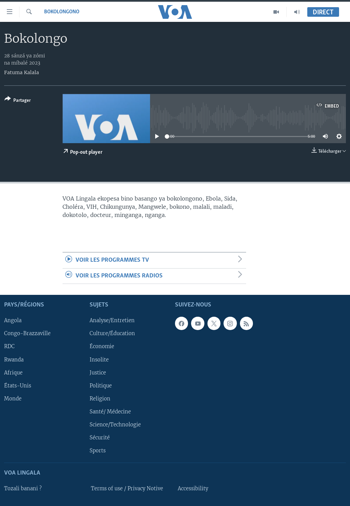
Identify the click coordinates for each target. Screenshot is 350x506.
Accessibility (193, 489)
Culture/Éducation (112, 334)
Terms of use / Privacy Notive (127, 489)
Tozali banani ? (23, 489)
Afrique (13, 373)
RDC (9, 347)
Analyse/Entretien (112, 321)
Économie (102, 347)
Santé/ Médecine (110, 412)
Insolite (99, 360)
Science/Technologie (115, 425)
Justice (98, 373)
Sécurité (100, 438)
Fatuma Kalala (21, 72)
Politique (101, 386)
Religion (100, 399)
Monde (13, 399)
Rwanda (14, 360)
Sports (98, 451)
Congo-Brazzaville (27, 334)
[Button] (17, 101)
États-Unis (17, 386)
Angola (13, 321)
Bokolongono (61, 12)
